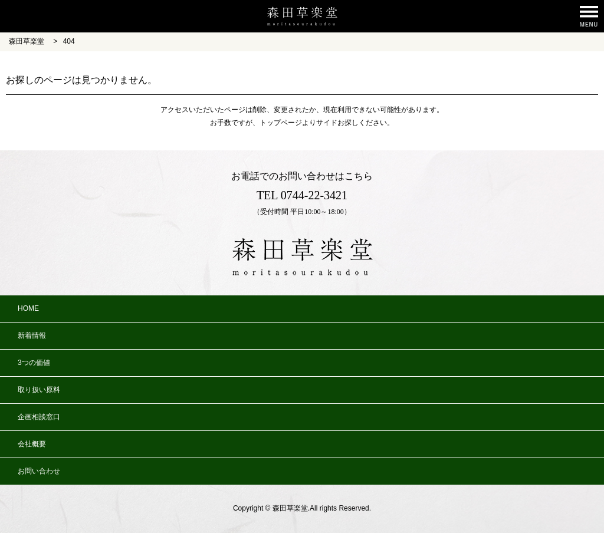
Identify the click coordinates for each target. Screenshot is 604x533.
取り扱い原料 (39, 390)
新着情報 (32, 335)
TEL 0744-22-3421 (302, 195)
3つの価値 (34, 362)
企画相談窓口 (39, 417)
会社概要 (32, 444)
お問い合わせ (39, 471)
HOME (28, 308)
